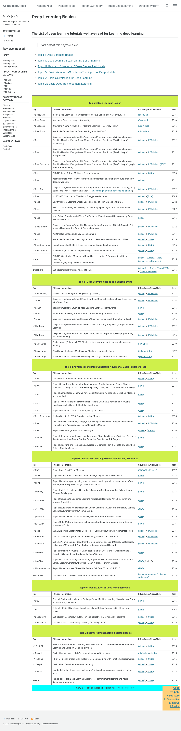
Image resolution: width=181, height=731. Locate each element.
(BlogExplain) (150, 474)
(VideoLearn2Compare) (149, 263)
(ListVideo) (143, 128)
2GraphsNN (8, 119)
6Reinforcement (10, 131)
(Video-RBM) (162, 270)
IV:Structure (172, 695)
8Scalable (7, 137)
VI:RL (176, 688)
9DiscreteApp (9, 140)
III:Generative (171, 699)
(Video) (141, 142)
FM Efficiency (9, 96)
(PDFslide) (152, 142)
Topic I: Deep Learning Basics (57, 56)
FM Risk (6, 90)
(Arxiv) (141, 434)
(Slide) (150, 175)
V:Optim (174, 692)
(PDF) (141, 310)
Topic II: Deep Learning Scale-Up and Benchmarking (71, 62)
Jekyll (39, 724)
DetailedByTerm (148, 6)
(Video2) (151, 260)
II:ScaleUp (173, 703)
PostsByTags (65, 6)
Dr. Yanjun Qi (11, 16)
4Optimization (9, 125)
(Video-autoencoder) (148, 577)
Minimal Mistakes (52, 724)
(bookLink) (143, 117)
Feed (36, 719)
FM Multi (7, 93)
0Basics (6, 110)
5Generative (8, 128)
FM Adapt (7, 87)
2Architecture (9, 116)
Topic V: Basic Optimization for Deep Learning (67, 79)
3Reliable (7, 122)
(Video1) (142, 260)
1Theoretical (8, 113)
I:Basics (174, 706)
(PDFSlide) (143, 346)
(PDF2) (163, 166)
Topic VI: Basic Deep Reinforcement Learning (67, 85)
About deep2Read (14, 6)
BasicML (7, 154)
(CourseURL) (144, 122)
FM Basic (7, 84)
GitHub (23, 719)
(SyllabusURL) (145, 354)
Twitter (9, 719)
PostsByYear (43, 6)
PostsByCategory (90, 6)
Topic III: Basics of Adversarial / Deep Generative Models (74, 68)
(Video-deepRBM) (148, 274)
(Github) (151, 434)
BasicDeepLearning (119, 6)
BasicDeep (7, 151)
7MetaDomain (9, 134)
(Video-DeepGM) (146, 270)
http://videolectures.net (123, 692)
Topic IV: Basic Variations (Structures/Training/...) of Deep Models (79, 74)
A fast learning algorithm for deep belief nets (110, 193)
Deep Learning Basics (54, 16)
